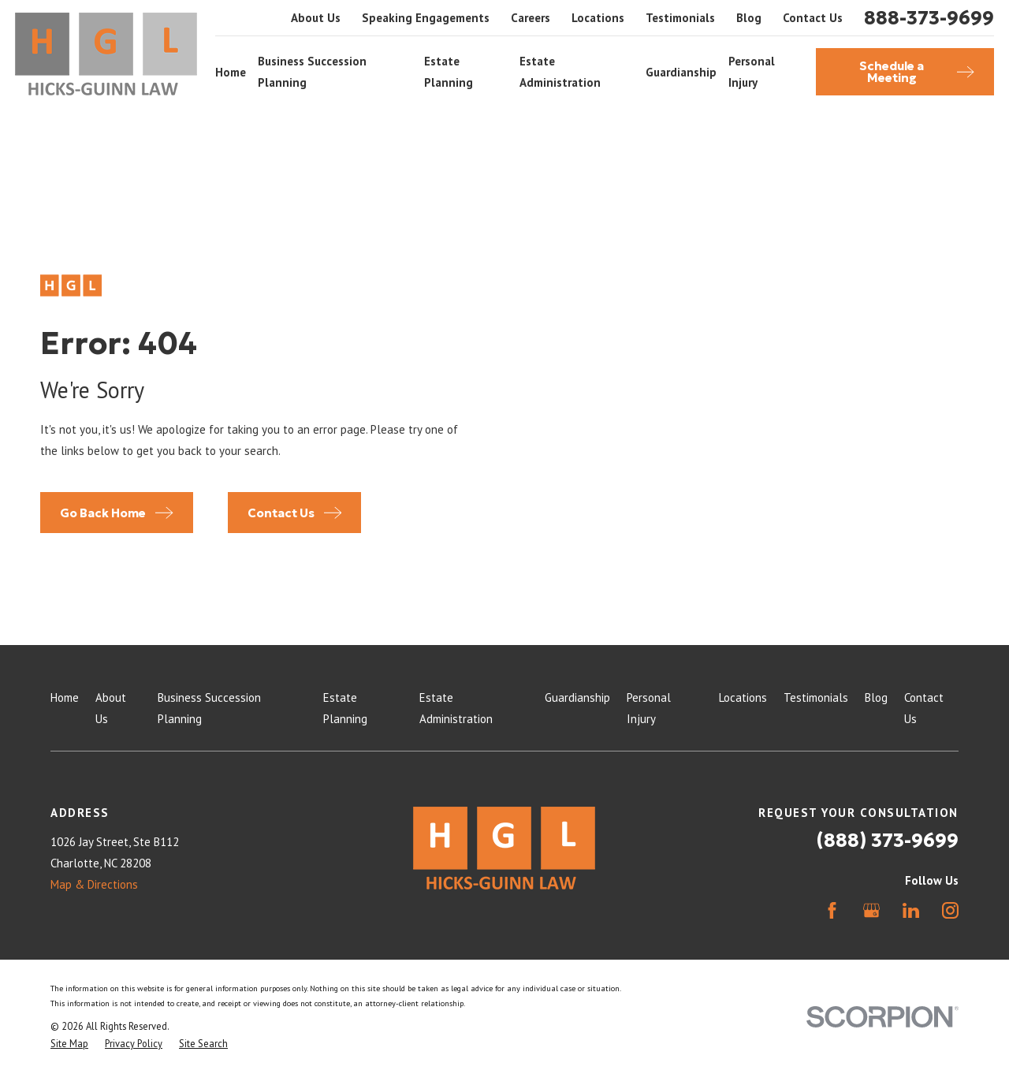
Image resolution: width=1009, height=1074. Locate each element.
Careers (530, 17)
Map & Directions (94, 884)
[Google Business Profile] (871, 910)
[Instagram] (950, 910)
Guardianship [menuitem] (681, 72)
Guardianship (577, 697)
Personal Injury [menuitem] (751, 72)
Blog (748, 17)
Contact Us (813, 17)
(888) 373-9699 (888, 840)
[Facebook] (832, 910)
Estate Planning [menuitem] (448, 72)
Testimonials (680, 17)
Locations (598, 17)
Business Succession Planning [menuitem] (312, 72)
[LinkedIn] (911, 910)
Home (64, 697)
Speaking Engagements (426, 17)
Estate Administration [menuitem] (560, 72)
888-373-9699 (929, 18)
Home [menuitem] (230, 72)
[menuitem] (69, 1044)
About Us (316, 17)
